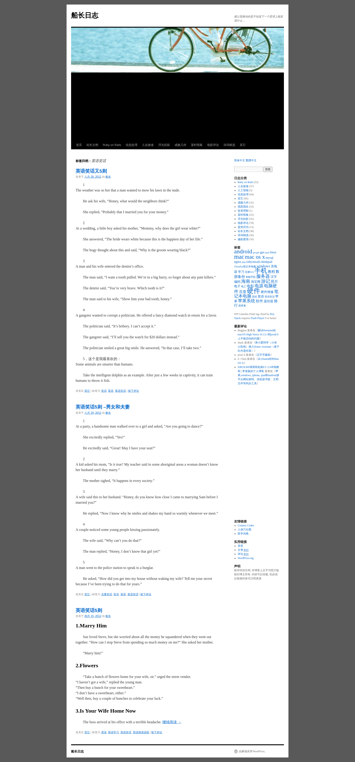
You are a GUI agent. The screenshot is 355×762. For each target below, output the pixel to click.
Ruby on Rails (112, 145)
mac (239, 256)
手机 (260, 270)
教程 (271, 271)
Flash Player (257, 318)
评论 (243, 554)
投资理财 (243, 210)
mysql (269, 257)
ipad (267, 252)
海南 (245, 281)
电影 (250, 286)
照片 (274, 281)
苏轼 (254, 296)
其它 (243, 145)
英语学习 (113, 732)
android (243, 251)
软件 (259, 301)
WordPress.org (246, 558)
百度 (242, 292)
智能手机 (251, 277)
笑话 (104, 390)
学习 (241, 271)
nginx (237, 262)
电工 (243, 286)
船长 (108, 176)
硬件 (253, 290)
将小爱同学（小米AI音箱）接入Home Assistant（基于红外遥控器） (258, 346)
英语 (110, 390)
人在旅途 (148, 145)
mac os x (255, 257)
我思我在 (243, 206)
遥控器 (268, 301)
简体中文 (239, 160)
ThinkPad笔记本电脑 (245, 266)
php (244, 262)
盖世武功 (243, 227)
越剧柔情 (243, 239)
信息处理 (131, 145)
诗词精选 (229, 145)
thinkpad (266, 262)
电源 (259, 285)
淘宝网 (255, 281)
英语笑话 (120, 390)
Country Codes (246, 525)
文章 (243, 550)
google (256, 252)
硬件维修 (267, 292)
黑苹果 (242, 306)
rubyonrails (253, 262)
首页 (79, 145)
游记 (265, 281)
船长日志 (84, 15)
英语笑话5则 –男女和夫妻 (103, 406)
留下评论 (133, 390)
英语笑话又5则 (91, 171)
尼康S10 (249, 272)
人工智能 (243, 190)
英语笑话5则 (89, 610)
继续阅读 (171, 722)
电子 (237, 286)
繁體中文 (251, 160)
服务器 (263, 276)
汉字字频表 (263, 354)
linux (273, 252)
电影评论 (213, 145)
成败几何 (180, 145)
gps (262, 252)
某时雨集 (197, 145)
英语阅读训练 (141, 732)
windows (263, 266)
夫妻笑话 (106, 594)
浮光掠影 (164, 145)
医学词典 (243, 533)
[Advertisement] (177, 106)
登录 (240, 545)
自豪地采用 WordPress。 (253, 751)
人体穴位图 (244, 529)
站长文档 (92, 145)
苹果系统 (246, 300)
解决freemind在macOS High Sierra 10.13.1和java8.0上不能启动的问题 (258, 334)
